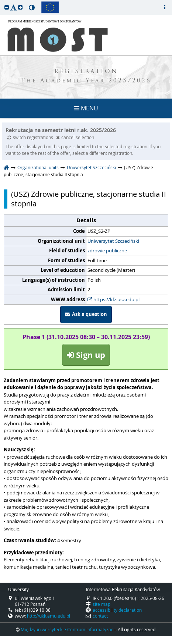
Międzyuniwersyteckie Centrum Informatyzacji (68, 629)
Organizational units (38, 167)
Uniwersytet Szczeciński (91, 167)
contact (100, 616)
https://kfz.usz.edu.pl (113, 299)
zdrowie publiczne (107, 250)
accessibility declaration (117, 610)
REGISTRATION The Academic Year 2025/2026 (86, 76)
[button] (6, 7)
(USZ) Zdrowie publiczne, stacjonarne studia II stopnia (88, 199)
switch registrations (30, 137)
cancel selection (75, 137)
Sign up (86, 354)
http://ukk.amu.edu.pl (48, 616)
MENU (86, 108)
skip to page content (2, 2)
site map (101, 604)
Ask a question (86, 314)
